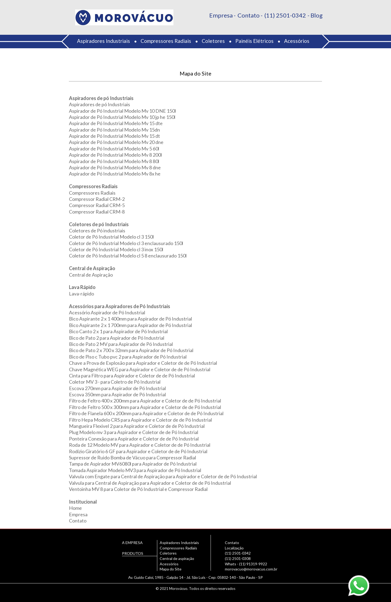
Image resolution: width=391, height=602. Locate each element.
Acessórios (296, 41)
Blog (316, 15)
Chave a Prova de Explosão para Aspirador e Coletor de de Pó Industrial (143, 363)
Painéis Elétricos (254, 41)
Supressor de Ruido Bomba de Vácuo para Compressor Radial (132, 457)
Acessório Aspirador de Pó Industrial (107, 312)
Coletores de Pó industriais (97, 230)
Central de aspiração (177, 558)
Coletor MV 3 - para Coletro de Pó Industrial (114, 382)
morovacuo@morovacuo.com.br (251, 569)
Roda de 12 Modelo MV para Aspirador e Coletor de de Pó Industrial (139, 445)
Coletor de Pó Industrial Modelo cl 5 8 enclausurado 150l (128, 256)
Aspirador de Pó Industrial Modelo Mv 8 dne (115, 167)
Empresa (221, 15)
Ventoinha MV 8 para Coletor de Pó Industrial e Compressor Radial (138, 489)
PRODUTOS (132, 553)
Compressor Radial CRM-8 (97, 212)
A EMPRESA (132, 542)
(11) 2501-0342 (285, 15)
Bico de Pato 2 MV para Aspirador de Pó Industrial (121, 344)
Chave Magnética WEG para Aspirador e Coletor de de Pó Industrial (139, 369)
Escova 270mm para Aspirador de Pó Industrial (117, 388)
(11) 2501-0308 (238, 558)
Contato (249, 15)
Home (75, 508)
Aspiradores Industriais (103, 41)
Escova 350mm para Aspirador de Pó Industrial (117, 394)
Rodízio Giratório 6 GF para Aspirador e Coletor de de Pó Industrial (138, 451)
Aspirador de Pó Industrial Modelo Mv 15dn (114, 130)
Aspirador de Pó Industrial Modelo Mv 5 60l (114, 149)
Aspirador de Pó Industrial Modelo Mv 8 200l (115, 155)
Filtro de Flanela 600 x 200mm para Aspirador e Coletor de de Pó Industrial (146, 413)
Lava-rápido (81, 294)
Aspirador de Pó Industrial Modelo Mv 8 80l (114, 161)
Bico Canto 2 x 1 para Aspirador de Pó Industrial (118, 331)
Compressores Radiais (166, 41)
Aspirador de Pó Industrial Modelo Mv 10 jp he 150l (122, 117)
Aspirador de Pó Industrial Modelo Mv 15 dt (114, 136)
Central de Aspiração (91, 275)
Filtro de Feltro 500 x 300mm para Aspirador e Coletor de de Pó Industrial (145, 407)
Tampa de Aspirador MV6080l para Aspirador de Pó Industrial (133, 464)
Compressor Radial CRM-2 (97, 199)
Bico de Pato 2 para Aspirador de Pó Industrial (116, 338)
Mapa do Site (170, 569)
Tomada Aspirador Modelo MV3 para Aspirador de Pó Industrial (135, 470)
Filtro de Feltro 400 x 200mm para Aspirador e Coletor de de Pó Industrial (145, 401)
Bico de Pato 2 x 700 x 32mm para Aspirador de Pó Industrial (131, 350)
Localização (234, 548)
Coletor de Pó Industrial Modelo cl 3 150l (111, 237)
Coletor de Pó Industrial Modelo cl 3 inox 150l (116, 249)
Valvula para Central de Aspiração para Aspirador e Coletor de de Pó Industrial (150, 483)
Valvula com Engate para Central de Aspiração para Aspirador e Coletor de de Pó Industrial (163, 476)
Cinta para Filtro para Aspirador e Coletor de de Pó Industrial (132, 376)
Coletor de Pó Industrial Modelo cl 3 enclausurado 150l (126, 243)
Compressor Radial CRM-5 (97, 205)
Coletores (213, 41)
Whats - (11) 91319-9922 (246, 564)
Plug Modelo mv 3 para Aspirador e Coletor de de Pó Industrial (133, 432)
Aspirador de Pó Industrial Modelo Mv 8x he (114, 174)
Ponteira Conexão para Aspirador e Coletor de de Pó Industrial (134, 439)
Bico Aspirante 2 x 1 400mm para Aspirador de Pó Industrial (130, 319)
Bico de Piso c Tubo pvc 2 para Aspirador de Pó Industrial (128, 357)
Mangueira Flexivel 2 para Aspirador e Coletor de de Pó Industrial (137, 426)
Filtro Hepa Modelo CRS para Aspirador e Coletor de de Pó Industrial (140, 420)
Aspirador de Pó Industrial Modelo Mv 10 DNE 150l (122, 111)
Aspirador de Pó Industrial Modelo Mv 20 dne (116, 142)
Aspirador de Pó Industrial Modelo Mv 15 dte (116, 123)
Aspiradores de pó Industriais (99, 104)
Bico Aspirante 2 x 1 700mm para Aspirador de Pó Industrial (130, 325)
